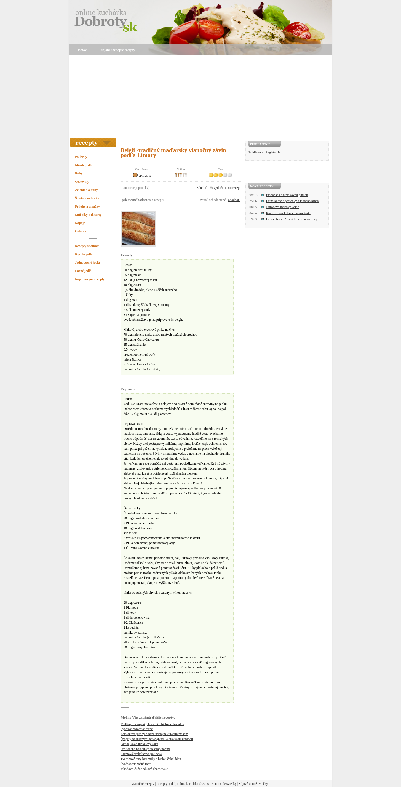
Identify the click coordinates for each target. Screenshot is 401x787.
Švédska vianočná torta (136, 764)
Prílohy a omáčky (87, 206)
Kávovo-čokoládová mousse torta (288, 213)
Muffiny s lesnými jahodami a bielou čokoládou (152, 724)
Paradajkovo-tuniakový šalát (139, 744)
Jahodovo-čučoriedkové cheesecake (144, 769)
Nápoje (80, 223)
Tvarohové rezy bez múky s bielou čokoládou (151, 759)
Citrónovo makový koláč (282, 207)
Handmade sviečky (224, 784)
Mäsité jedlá (83, 165)
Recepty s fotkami (87, 246)
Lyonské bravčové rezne (137, 729)
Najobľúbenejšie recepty (117, 50)
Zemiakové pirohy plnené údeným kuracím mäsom (154, 734)
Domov (81, 50)
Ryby (78, 173)
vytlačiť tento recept (227, 188)
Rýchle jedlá (84, 254)
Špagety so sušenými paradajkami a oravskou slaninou (157, 739)
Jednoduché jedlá (87, 262)
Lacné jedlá (83, 271)
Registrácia (273, 152)
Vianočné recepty (142, 784)
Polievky (81, 157)
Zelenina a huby (86, 190)
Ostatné (80, 231)
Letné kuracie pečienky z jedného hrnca (292, 201)
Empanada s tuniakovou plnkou (287, 195)
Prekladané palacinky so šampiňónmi (145, 749)
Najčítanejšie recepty (90, 279)
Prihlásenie (255, 152)
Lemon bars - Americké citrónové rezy (291, 219)
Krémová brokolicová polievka (141, 754)
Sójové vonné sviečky (253, 784)
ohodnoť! (234, 200)
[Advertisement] (200, 96)
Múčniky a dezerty (88, 215)
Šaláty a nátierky (87, 198)
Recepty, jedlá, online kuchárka (177, 784)
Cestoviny (82, 182)
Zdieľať (202, 188)
